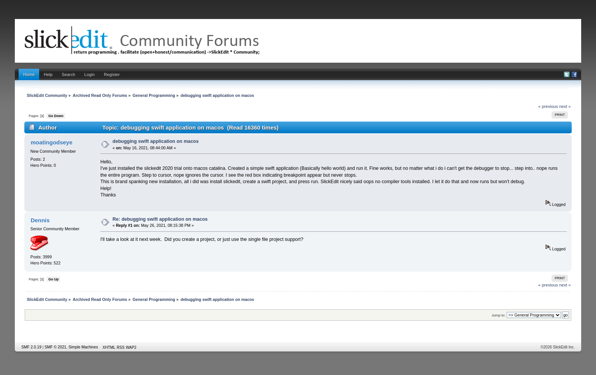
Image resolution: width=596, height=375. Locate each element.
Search (68, 74)
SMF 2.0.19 (31, 347)
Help (48, 74)
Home (29, 74)
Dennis (40, 220)
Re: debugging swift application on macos (160, 219)
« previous (548, 106)
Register (112, 74)
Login (89, 74)
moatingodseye (52, 142)
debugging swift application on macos (156, 141)
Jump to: (498, 315)
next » (565, 106)
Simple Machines (83, 347)
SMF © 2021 (55, 347)
